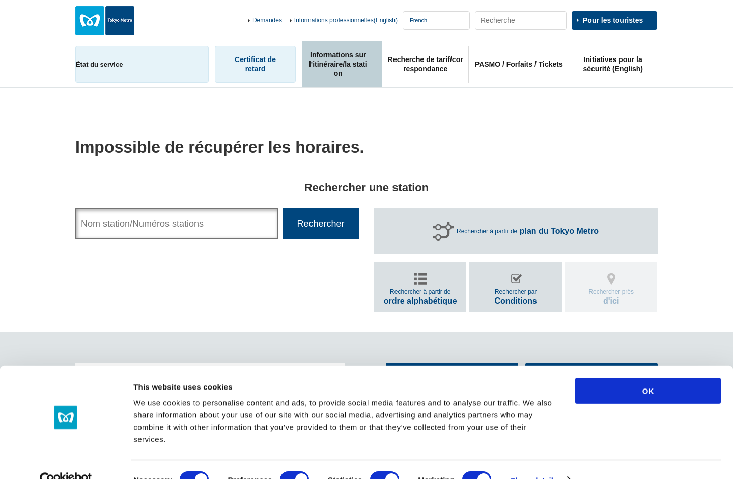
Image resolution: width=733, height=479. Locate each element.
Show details (534, 459)
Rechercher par (515, 296)
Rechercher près (611, 296)
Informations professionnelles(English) (346, 20)
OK (648, 369)
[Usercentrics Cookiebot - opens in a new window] (65, 459)
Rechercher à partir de (528, 231)
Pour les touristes (613, 20)
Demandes (267, 20)
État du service (99, 64)
